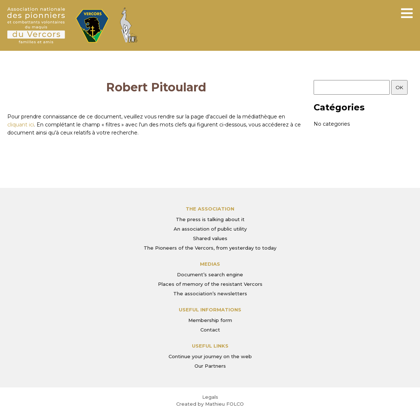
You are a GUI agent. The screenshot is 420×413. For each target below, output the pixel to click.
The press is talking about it (210, 219)
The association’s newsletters (210, 293)
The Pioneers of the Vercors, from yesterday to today (210, 248)
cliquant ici (20, 124)
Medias (210, 264)
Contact (210, 330)
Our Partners (210, 366)
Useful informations (210, 309)
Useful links (210, 346)
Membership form (210, 320)
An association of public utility (210, 229)
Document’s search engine (210, 274)
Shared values (210, 238)
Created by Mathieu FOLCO (210, 404)
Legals (210, 397)
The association (210, 209)
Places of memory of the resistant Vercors (210, 284)
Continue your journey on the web (210, 356)
